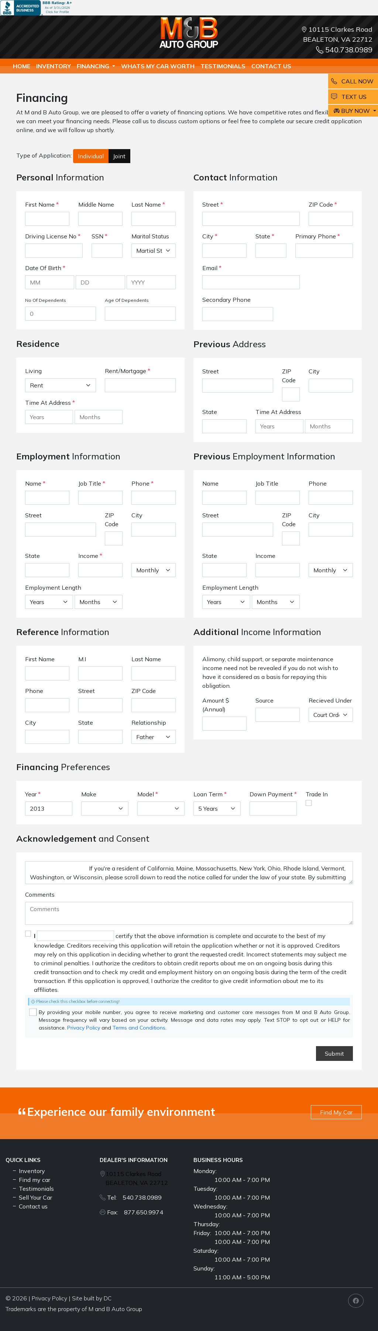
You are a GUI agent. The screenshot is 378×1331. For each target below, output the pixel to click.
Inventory (53, 66)
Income (88, 555)
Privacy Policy (83, 1027)
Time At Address (48, 402)
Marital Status (150, 236)
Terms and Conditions (139, 1027)
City (209, 236)
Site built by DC (91, 1298)
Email (211, 268)
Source (264, 700)
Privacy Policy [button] (49, 1298)
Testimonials (32, 1188)
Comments (40, 894)
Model (145, 794)
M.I (82, 659)
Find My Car (336, 1112)
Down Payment (271, 794)
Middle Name (96, 204)
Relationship (148, 722)
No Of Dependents (45, 300)
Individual (91, 156)
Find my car (30, 1179)
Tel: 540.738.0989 (134, 1197)
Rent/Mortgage (125, 371)
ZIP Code (323, 204)
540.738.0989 (344, 49)
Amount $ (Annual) (215, 705)
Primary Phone (317, 236)
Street (212, 204)
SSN (99, 236)
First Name (42, 204)
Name (35, 483)
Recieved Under (330, 700)
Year (31, 794)
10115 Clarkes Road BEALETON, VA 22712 (137, 1178)
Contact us (271, 66)
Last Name (148, 204)
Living (33, 371)
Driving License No (52, 236)
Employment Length (53, 587)
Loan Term (208, 794)
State (264, 236)
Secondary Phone (226, 299)
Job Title (91, 483)
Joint (119, 156)
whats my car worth (158, 66)
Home (21, 66)
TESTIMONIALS (222, 66)
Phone (142, 483)
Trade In (317, 794)
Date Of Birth (45, 268)
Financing (94, 66)
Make (88, 794)
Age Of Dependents (127, 300)
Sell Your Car (31, 1197)
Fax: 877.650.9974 (135, 1212)
